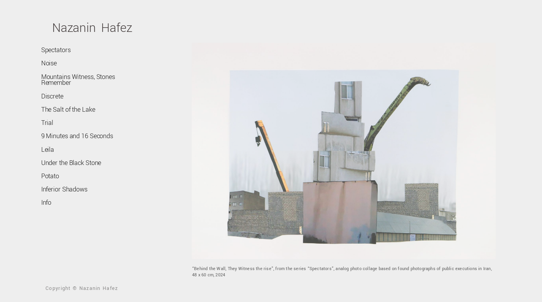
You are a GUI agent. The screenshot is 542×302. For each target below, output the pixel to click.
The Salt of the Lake (67, 109)
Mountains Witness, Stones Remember (77, 79)
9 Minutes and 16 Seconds (77, 135)
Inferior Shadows (63, 188)
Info (46, 201)
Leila (47, 148)
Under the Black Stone (70, 162)
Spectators (55, 50)
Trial (47, 122)
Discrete (52, 95)
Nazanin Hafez (92, 28)
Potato (50, 175)
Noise (49, 63)
